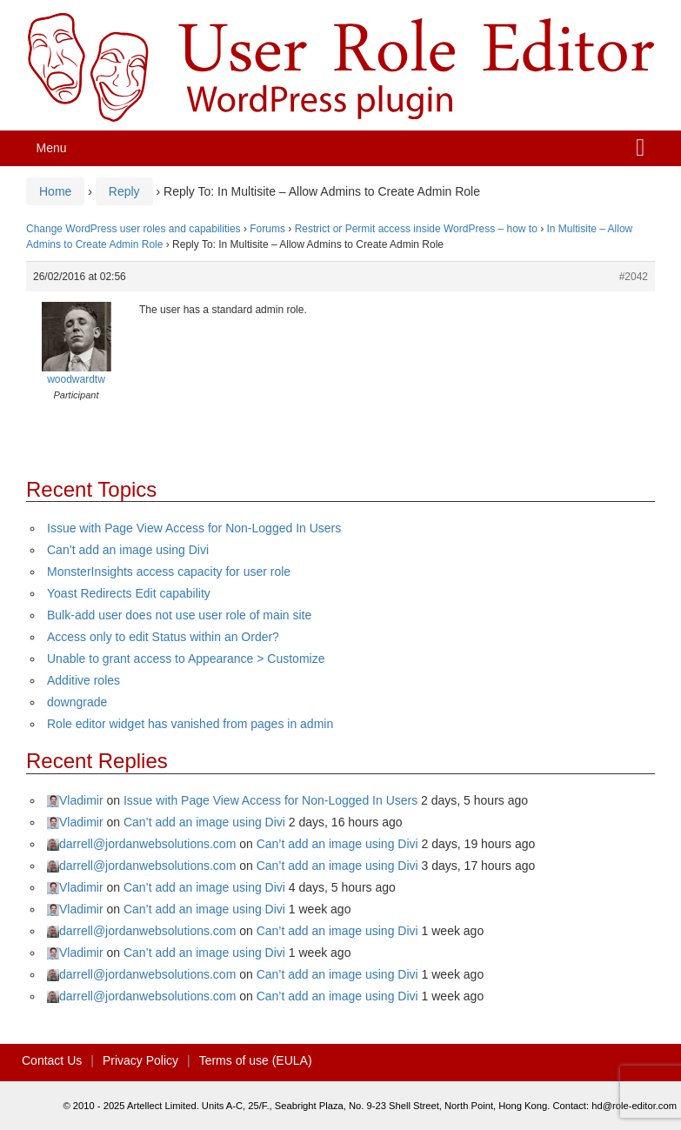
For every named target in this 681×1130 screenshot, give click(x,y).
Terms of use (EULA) (255, 1060)
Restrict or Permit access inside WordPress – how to (416, 229)
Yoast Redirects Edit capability (128, 593)
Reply (124, 191)
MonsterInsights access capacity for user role (168, 571)
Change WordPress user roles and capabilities (133, 229)
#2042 (633, 277)
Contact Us (52, 1060)
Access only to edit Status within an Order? (163, 637)
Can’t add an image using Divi (128, 550)
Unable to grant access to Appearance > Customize (185, 658)
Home (55, 191)
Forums (267, 229)
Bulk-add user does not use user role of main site (179, 615)
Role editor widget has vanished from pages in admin (190, 724)
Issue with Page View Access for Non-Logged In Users (194, 528)
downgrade (77, 702)
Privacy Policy (140, 1060)
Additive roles (83, 680)
